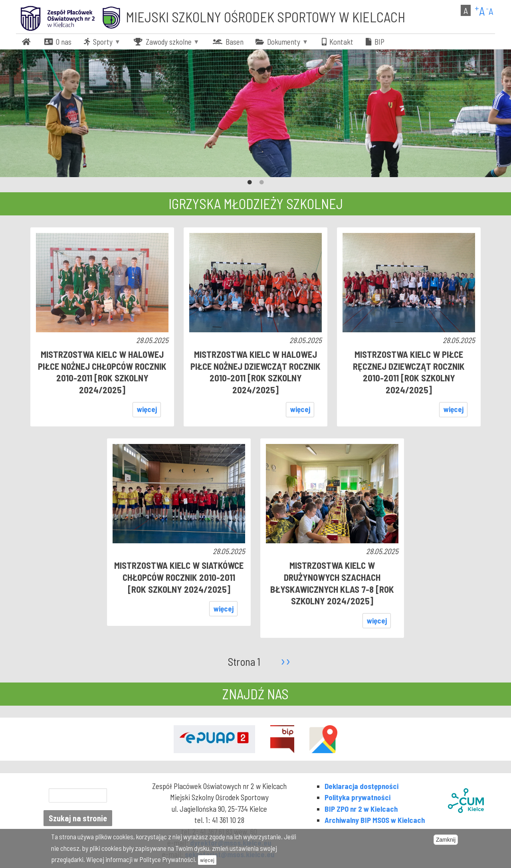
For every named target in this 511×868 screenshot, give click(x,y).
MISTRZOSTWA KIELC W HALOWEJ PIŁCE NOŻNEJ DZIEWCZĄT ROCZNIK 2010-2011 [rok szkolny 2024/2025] (255, 372)
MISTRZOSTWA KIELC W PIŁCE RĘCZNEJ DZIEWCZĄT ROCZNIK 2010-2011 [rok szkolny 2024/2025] (409, 372)
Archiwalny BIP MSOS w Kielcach (375, 820)
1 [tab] (250, 183)
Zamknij (446, 839)
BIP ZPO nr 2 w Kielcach (361, 808)
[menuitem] (27, 41)
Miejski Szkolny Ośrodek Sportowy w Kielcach (265, 17)
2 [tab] (261, 183)
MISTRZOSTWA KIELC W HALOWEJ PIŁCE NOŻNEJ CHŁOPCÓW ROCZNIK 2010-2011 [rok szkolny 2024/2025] (102, 372)
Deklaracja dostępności (361, 786)
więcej (147, 409)
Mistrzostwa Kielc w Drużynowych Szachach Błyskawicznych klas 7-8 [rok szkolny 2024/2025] (332, 583)
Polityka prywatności (357, 797)
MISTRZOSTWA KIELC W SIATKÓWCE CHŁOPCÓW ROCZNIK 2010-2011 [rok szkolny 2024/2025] (179, 577)
